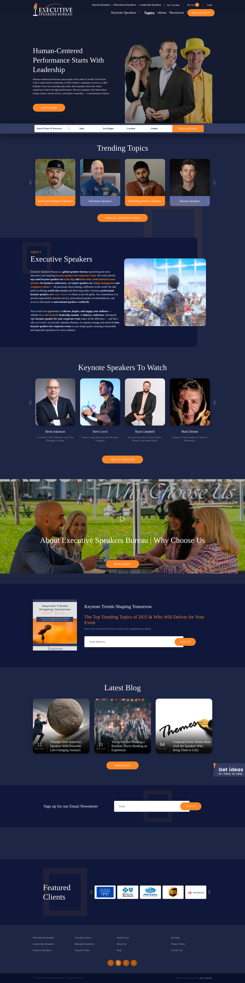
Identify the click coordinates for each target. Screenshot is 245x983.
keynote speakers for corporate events (76, 275)
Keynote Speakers (102, 5)
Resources (172, 12)
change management (104, 283)
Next (214, 182)
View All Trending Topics (122, 218)
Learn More (49, 107)
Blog (119, 950)
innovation (85, 279)
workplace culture (40, 286)
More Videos (122, 564)
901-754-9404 (173, 5)
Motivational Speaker (43, 937)
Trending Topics (83, 937)
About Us (121, 944)
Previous (30, 182)
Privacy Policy (178, 944)
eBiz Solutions (205, 978)
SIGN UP (191, 806)
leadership (69, 279)
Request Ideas (201, 12)
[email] (152, 806)
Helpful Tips (123, 937)
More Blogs (122, 765)
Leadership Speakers (150, 5)
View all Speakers (122, 459)
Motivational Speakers (126, 5)
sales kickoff (51, 315)
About (153, 12)
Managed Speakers (84, 944)
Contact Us (177, 950)
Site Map (175, 937)
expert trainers (61, 294)
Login (209, 5)
